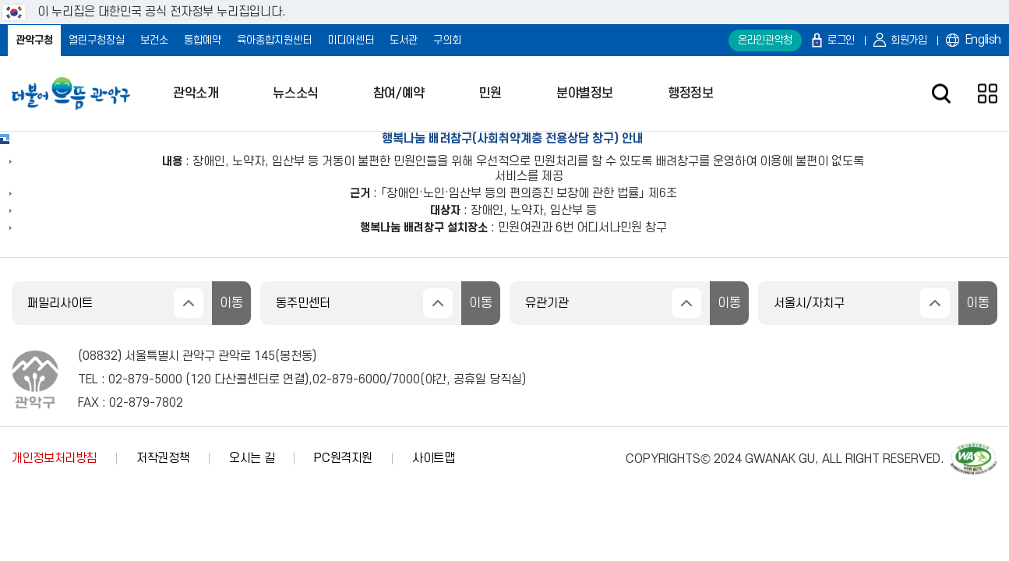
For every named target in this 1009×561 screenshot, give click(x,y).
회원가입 (909, 40)
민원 (490, 93)
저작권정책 (162, 458)
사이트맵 (433, 458)
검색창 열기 (940, 93)
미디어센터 (350, 40)
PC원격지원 (343, 458)
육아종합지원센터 (274, 40)
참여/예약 (399, 93)
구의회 (447, 40)
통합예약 (202, 40)
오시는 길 (251, 458)
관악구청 (34, 40)
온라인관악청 (765, 40)
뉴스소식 (295, 93)
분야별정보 (584, 93)
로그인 (841, 40)
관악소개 (195, 93)
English (983, 40)
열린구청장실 (97, 40)
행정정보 (690, 93)
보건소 (154, 40)
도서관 (404, 40)
